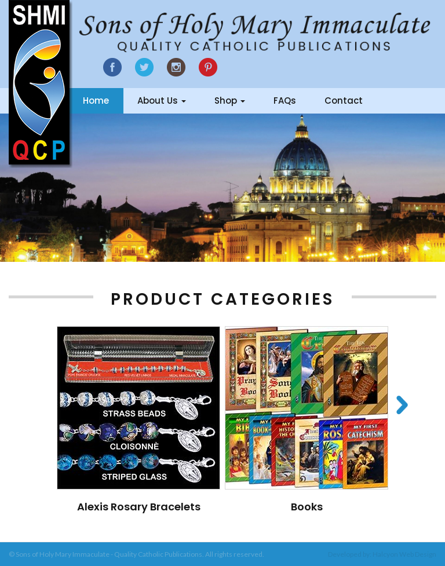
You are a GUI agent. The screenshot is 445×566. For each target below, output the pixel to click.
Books (307, 506)
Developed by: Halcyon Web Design (382, 554)
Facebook (112, 67)
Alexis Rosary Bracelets (138, 506)
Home (96, 100)
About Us (161, 100)
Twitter (144, 67)
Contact (343, 100)
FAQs (284, 100)
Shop (229, 100)
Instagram (176, 67)
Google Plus (208, 67)
